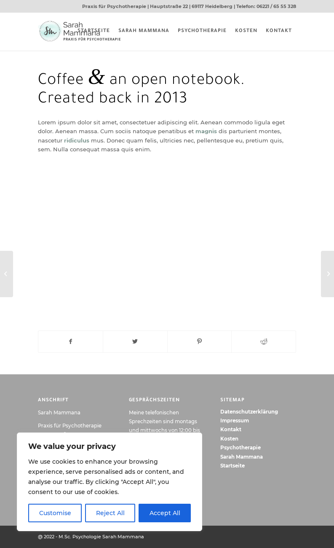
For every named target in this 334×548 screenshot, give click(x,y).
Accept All (165, 513)
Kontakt (230, 429)
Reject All (110, 513)
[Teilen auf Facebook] (70, 341)
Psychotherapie (240, 448)
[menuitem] (93, 32)
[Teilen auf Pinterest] (200, 341)
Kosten (229, 439)
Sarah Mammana (241, 457)
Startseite (232, 466)
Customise (55, 513)
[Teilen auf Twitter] (135, 341)
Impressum (234, 421)
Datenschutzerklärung (249, 412)
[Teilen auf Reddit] (264, 341)
